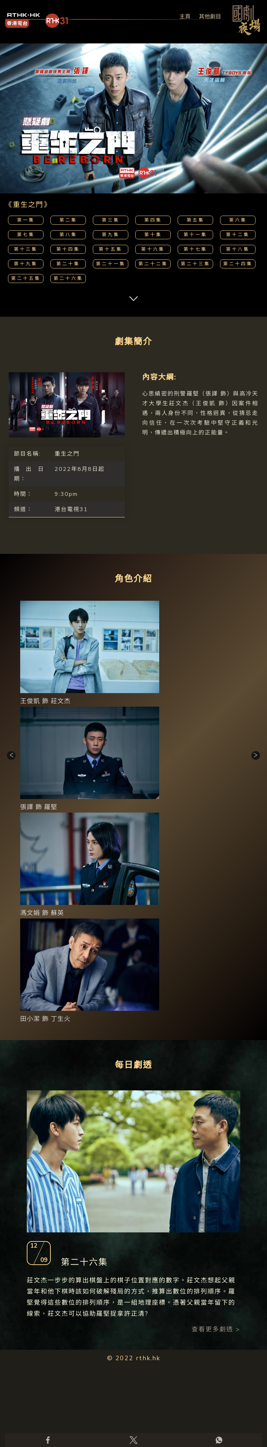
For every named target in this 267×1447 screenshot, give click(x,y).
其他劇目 (210, 16)
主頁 (185, 16)
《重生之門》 (28, 204)
